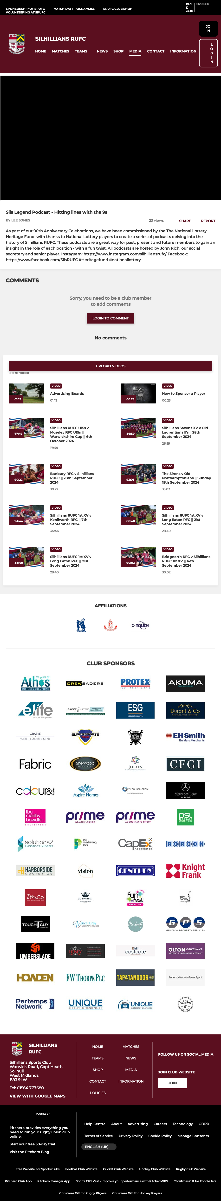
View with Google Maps (37, 1086)
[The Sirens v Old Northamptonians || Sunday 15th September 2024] (138, 464)
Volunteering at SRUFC (26, 12)
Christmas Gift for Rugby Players (82, 1183)
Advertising (138, 1114)
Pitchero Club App (18, 1171)
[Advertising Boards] (26, 383)
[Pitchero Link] (205, 10)
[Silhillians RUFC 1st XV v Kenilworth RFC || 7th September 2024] (26, 505)
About (116, 1114)
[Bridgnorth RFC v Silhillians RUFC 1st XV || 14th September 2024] (138, 547)
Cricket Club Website (118, 1159)
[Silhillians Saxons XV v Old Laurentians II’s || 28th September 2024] (138, 418)
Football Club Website (81, 1159)
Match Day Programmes (74, 9)
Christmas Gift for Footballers (195, 1171)
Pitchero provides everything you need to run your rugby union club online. (40, 1121)
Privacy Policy (131, 1126)
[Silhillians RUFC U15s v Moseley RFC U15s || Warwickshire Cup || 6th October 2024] (26, 418)
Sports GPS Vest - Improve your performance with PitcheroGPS (122, 1171)
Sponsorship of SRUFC (25, 9)
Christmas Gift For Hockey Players (137, 1183)
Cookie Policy (160, 1126)
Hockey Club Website (154, 1159)
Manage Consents (193, 1126)
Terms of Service (98, 1126)
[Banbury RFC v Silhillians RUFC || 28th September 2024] (26, 464)
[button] (40, 51)
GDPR (204, 1114)
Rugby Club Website (191, 1159)
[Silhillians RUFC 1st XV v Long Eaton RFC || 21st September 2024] (138, 505)
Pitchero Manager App (53, 1171)
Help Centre (94, 1114)
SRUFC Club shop (117, 9)
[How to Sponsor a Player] (138, 383)
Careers (160, 1114)
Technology (183, 1114)
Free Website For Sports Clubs (37, 1159)
